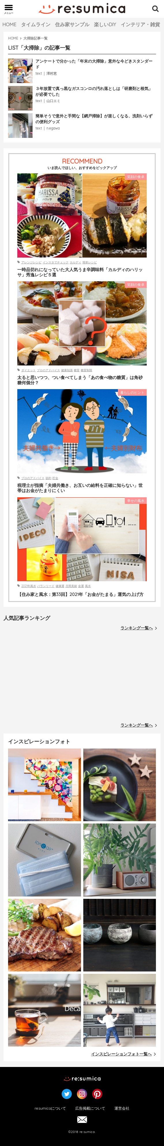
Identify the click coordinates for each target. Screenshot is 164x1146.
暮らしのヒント (132, 392)
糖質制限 (86, 370)
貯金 (55, 478)
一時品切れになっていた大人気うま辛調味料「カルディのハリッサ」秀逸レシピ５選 (80, 272)
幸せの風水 (135, 500)
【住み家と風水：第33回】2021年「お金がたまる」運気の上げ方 (80, 594)
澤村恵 (51, 73)
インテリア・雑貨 (140, 24)
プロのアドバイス (48, 370)
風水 (88, 586)
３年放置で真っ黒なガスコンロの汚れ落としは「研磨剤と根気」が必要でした (93, 91)
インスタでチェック (56, 262)
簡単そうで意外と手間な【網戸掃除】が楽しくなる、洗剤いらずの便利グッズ (93, 118)
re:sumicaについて (50, 1108)
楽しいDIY (105, 24)
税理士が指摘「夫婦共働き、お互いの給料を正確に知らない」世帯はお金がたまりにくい (80, 488)
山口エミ (53, 101)
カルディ (75, 262)
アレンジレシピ (31, 262)
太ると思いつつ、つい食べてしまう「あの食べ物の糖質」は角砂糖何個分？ (80, 380)
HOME (9, 24)
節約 (48, 478)
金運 (81, 586)
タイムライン (35, 24)
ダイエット (28, 370)
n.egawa (53, 128)
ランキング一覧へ (138, 628)
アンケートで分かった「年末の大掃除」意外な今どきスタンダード (93, 64)
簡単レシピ (89, 262)
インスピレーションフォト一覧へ (123, 1054)
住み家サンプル (72, 24)
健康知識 (67, 370)
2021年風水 (28, 586)
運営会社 (121, 1108)
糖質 (77, 370)
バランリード (45, 586)
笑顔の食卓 (135, 177)
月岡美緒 (71, 586)
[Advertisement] (82, 678)
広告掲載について (90, 1108)
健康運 (60, 586)
